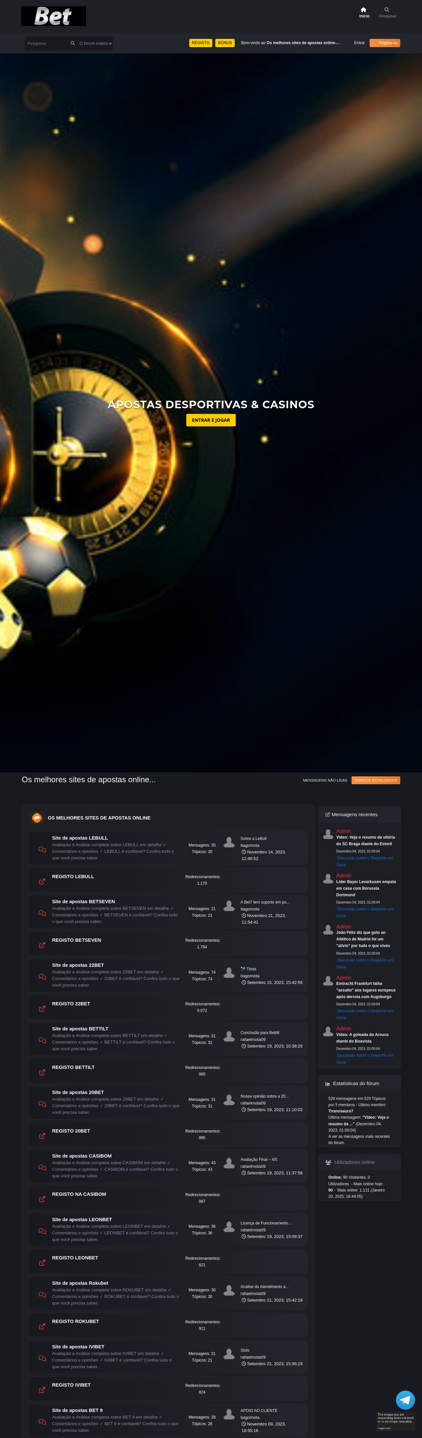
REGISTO (201, 43)
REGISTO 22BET (71, 1003)
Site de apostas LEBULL (80, 838)
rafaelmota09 (253, 1039)
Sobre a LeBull (254, 838)
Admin (343, 831)
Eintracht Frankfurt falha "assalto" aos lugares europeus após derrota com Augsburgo (366, 990)
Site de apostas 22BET (78, 965)
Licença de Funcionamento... (266, 1223)
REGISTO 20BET (71, 1131)
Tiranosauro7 (340, 1111)
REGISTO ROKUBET (75, 1321)
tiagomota (250, 845)
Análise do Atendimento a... (265, 1286)
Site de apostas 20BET (78, 1092)
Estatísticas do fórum (352, 1083)
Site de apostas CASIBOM (82, 1156)
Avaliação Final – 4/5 (259, 1159)
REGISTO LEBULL (73, 876)
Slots (245, 1350)
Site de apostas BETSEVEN (83, 901)
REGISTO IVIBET (71, 1385)
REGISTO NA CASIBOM (79, 1194)
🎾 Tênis (248, 969)
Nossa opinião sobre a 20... (265, 1096)
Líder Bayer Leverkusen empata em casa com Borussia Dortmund (366, 888)
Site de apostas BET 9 (77, 1410)
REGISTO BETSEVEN (76, 940)
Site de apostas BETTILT (80, 1028)
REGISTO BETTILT (73, 1067)
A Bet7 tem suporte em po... (265, 902)
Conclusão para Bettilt (260, 1032)
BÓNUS (225, 43)
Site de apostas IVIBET (78, 1346)
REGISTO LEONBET (75, 1257)
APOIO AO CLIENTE (259, 1410)
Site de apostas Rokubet (80, 1283)
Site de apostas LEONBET (82, 1219)
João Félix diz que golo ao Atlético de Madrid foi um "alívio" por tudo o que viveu (363, 939)
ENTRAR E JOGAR (211, 420)
